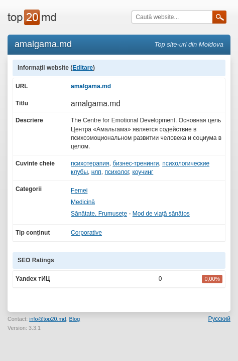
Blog (74, 319)
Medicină (83, 202)
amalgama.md (91, 86)
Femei (79, 190)
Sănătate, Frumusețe (99, 213)
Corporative (86, 232)
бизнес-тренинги (135, 163)
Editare (82, 67)
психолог (117, 171)
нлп (96, 171)
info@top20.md (47, 319)
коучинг (142, 171)
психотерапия (90, 163)
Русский (219, 318)
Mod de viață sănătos (161, 213)
